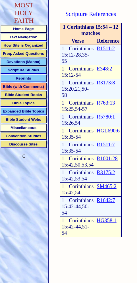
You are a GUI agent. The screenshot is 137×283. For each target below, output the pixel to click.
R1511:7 (106, 144)
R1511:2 (106, 48)
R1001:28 (107, 158)
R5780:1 (106, 117)
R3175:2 (106, 172)
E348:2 (104, 69)
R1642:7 (106, 200)
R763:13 (106, 103)
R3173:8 (106, 83)
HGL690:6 (108, 131)
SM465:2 (106, 186)
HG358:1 (106, 220)
